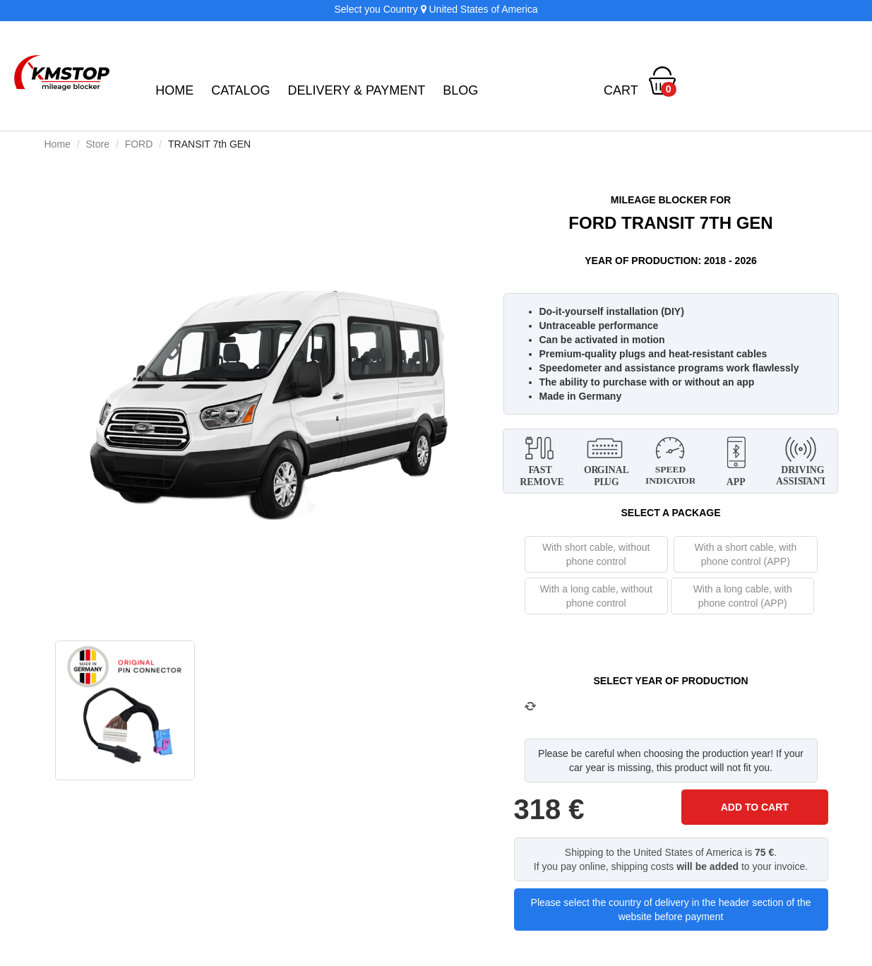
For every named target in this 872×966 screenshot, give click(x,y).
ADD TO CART (755, 807)
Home (174, 90)
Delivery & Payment (357, 90)
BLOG (460, 90)
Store (97, 144)
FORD (139, 144)
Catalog (240, 90)
